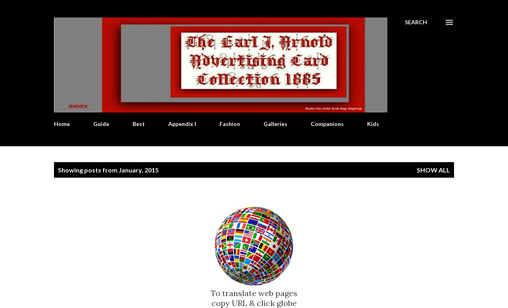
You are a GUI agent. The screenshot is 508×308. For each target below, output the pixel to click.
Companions (327, 123)
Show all (433, 170)
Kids (373, 123)
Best (139, 123)
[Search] (416, 22)
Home (62, 123)
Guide (101, 123)
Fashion (229, 123)
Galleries (275, 123)
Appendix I (182, 123)
